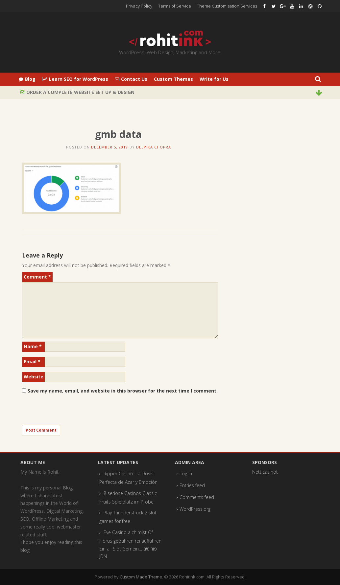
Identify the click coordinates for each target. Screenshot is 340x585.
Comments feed (197, 497)
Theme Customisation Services (227, 6)
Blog (27, 79)
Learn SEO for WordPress (75, 79)
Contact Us (131, 79)
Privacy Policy (139, 6)
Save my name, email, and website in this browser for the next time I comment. (123, 391)
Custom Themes (173, 79)
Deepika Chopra (153, 147)
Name (33, 346)
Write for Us (214, 79)
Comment (37, 277)
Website (33, 376)
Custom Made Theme (141, 577)
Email (32, 361)
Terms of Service (174, 6)
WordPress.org (195, 509)
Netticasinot (265, 472)
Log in (186, 473)
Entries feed (192, 485)
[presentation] (72, 412)
